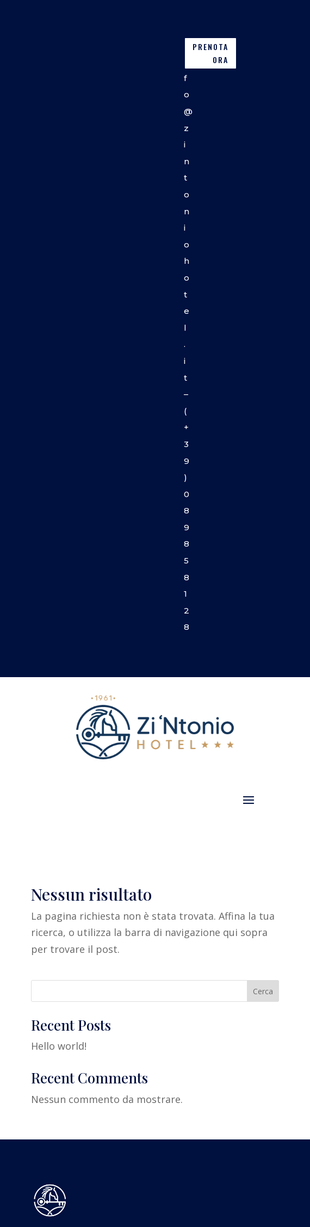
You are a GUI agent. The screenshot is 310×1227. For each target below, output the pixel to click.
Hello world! (58, 1045)
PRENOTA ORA (210, 53)
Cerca (263, 991)
